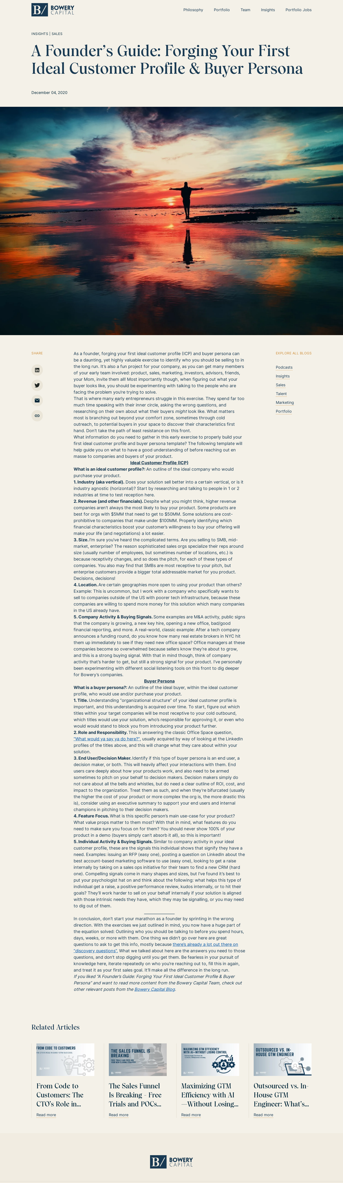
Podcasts (284, 367)
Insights (283, 376)
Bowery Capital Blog (154, 989)
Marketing (285, 402)
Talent (281, 393)
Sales (280, 384)
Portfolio (284, 411)
